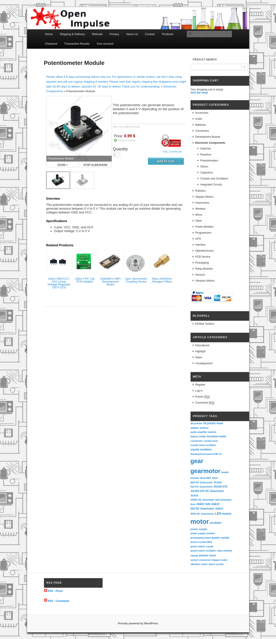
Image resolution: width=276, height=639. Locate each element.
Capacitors (206, 172)
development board (202, 454)
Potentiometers (209, 160)
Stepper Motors (204, 196)
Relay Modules (204, 268)
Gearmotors (202, 202)
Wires (198, 214)
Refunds (97, 34)
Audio (198, 118)
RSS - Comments (58, 600)
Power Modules (204, 226)
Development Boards (207, 136)
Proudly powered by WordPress (138, 623)
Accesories (201, 112)
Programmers (203, 232)
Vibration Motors (205, 280)
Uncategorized (203, 363)
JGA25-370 (220, 486)
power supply (199, 529)
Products (167, 34)
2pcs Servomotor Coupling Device (136, 280)
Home (49, 34)
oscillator (216, 522)
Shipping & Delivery (72, 34)
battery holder (199, 436)
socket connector (201, 560)
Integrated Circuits (211, 184)
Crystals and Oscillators (214, 178)
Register (200, 384)
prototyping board (201, 537)
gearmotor (205, 471)
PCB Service (202, 256)
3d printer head (213, 423)
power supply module (203, 533)
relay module (224, 550)
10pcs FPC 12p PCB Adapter (85, 280)
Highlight (200, 351)
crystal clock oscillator (203, 445)
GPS (198, 238)
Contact (150, 34)
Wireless (200, 208)
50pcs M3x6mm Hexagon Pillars (162, 280)
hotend (195, 478)
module (226, 513)
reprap (194, 555)
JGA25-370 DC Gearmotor (207, 491)
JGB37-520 (203, 504)
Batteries (200, 124)
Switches (205, 148)
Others (204, 166)
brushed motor (216, 436)
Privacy (114, 34)
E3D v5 (217, 454)
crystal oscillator (201, 449)
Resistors (205, 154)
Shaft (212, 555)
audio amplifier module (203, 432)
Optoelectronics (204, 250)
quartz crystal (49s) (201, 542)
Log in (199, 390)
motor (200, 521)
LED (218, 513)
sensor (204, 555)
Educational (202, 345)
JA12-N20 (205, 478)
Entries (202, 396)
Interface (200, 244)
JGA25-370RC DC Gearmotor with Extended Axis (211, 500)
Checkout (51, 43)
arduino (204, 427)
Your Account (105, 43)
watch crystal (216, 564)
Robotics (200, 190)
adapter (195, 427)
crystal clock (211, 441)
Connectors (202, 130)
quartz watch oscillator (203, 550)
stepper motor (220, 560)
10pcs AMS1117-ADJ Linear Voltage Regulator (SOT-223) (59, 283)
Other (198, 220)
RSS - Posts (55, 591)
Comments (204, 402)
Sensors (200, 274)
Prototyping (202, 262)
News (198, 357)
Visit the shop (199, 92)
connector (197, 440)
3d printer (197, 423)
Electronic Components (210, 142)
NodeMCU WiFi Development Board (110, 281)
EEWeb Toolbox (204, 323)
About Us (132, 34)
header (225, 472)
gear (197, 461)
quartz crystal (220, 537)
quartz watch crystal (202, 546)
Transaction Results (76, 43)
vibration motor (199, 564)
